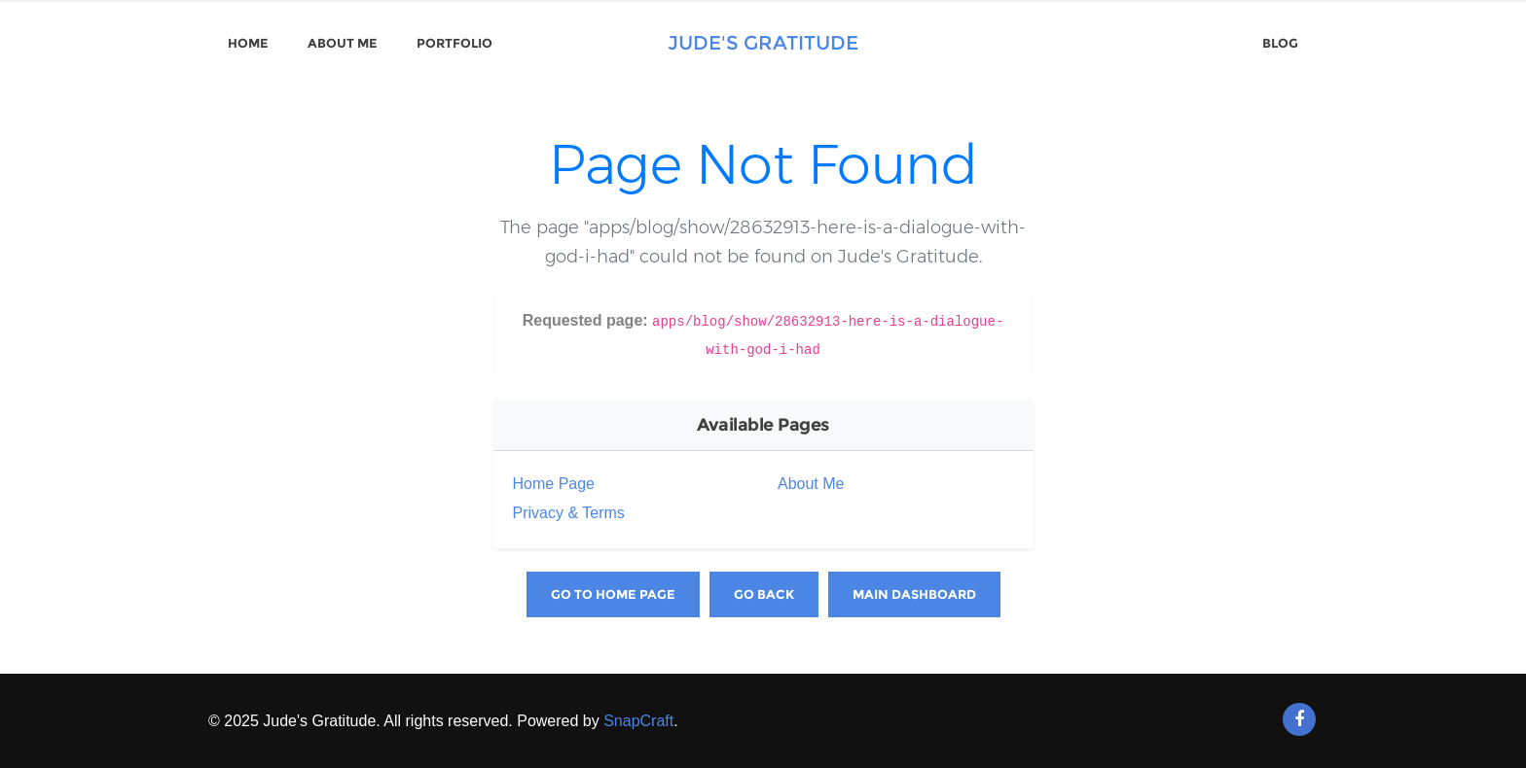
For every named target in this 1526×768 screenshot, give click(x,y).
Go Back (764, 594)
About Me (343, 43)
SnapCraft (638, 721)
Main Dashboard (914, 594)
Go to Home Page (613, 594)
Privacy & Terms (569, 513)
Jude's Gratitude (763, 42)
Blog (1280, 43)
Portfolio (454, 43)
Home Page (554, 483)
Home (248, 43)
